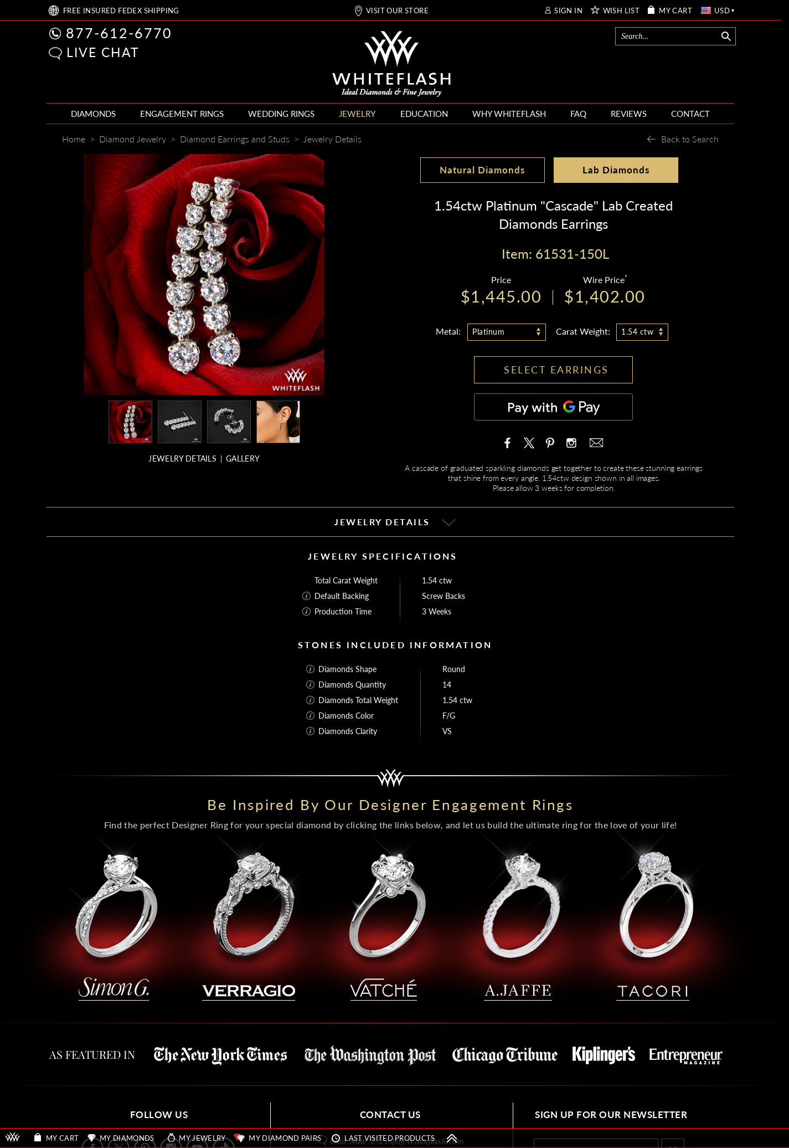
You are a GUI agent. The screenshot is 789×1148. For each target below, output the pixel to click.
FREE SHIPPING (121, 11)
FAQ (578, 114)
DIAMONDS (93, 114)
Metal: (448, 331)
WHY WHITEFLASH (509, 114)
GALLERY (243, 458)
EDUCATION (424, 114)
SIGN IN (568, 11)
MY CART (675, 11)
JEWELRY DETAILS (182, 458)
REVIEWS (629, 114)
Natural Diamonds (482, 170)
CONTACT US (390, 1114)
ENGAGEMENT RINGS (182, 114)
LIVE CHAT (103, 52)
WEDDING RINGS (281, 114)
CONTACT (690, 114)
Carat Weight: (583, 331)
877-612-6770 (119, 32)
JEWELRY (357, 114)
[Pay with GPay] (553, 407)
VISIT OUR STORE (397, 11)
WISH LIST (621, 11)
